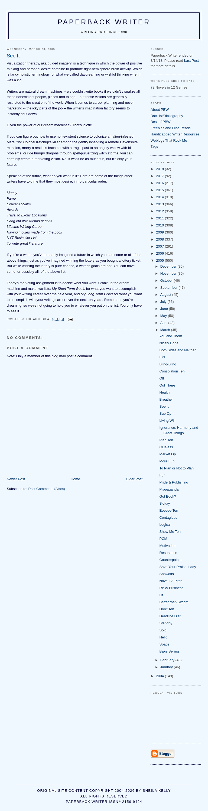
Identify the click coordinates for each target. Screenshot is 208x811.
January (167, 667)
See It (164, 406)
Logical (165, 525)
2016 (160, 183)
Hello (164, 637)
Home (75, 479)
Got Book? (168, 496)
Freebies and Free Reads (170, 128)
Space (165, 644)
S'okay (165, 503)
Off (162, 378)
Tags (154, 146)
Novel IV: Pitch (171, 581)
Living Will (168, 421)
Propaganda (169, 489)
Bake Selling (169, 651)
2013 (160, 204)
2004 (160, 676)
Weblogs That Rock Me (169, 140)
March (165, 330)
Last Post (191, 61)
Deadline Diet (170, 616)
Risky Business (171, 588)
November (169, 273)
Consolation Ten (172, 371)
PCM (163, 539)
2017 (160, 176)
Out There (167, 385)
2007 (160, 246)
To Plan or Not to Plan (177, 468)
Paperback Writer (104, 22)
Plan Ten (166, 440)
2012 (160, 211)
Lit (161, 595)
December (169, 266)
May (164, 316)
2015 (160, 190)
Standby (166, 623)
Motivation (168, 546)
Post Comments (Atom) (46, 489)
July (164, 302)
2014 (160, 197)
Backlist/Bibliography (167, 116)
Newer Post (16, 479)
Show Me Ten (170, 532)
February (168, 660)
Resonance (168, 553)
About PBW (160, 110)
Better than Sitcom (174, 602)
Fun (162, 475)
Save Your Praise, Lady (178, 567)
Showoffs (167, 574)
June (164, 309)
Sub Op (165, 413)
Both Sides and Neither (178, 350)
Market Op (168, 454)
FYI (162, 357)
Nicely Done (169, 343)
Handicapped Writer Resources (175, 134)
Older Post (134, 479)
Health (165, 392)
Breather (166, 399)
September (169, 288)
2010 (160, 225)
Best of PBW (161, 122)
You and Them (171, 336)
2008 (160, 239)
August (166, 295)
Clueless (166, 447)
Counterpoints (170, 560)
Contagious (168, 517)
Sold (163, 630)
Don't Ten (167, 609)
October (167, 280)
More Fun (167, 461)
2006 (160, 253)
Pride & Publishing (174, 482)
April (164, 323)
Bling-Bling (168, 364)
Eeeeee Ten (169, 510)
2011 (160, 218)
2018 (160, 169)
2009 (160, 232)
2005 (160, 260)
